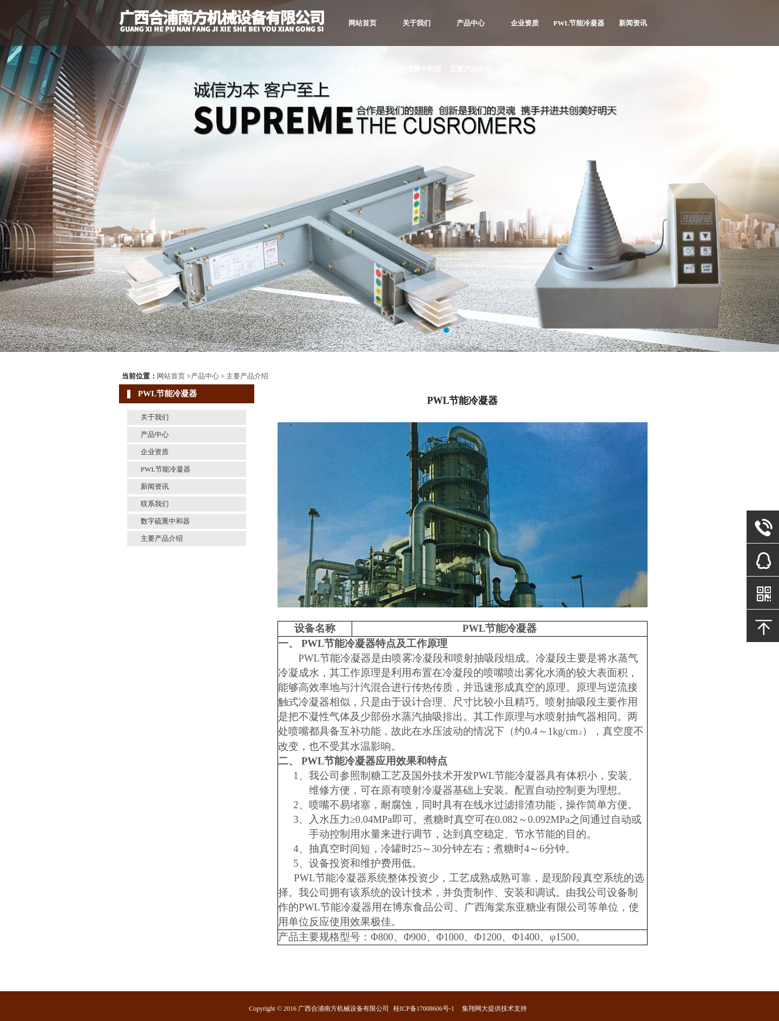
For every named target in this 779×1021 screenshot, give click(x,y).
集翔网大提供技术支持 (494, 1008)
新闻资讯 (633, 23)
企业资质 (525, 23)
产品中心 (471, 23)
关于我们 (416, 23)
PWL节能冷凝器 (579, 23)
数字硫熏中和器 (416, 69)
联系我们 (362, 69)
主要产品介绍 (471, 69)
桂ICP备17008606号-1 (423, 1008)
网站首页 (362, 23)
